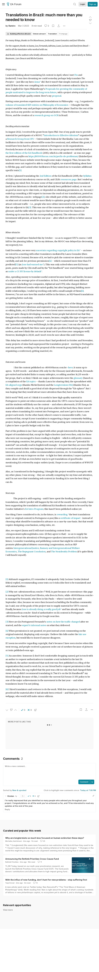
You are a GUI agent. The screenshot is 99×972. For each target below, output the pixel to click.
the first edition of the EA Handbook (24, 153)
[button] (23, 709)
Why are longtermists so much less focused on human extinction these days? (44, 838)
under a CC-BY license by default (24, 271)
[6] (82, 291)
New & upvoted (19, 790)
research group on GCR (46, 115)
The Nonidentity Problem (64, 551)
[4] (50, 261)
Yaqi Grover (10, 883)
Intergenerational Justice (26, 548)
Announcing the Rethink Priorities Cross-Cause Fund (32, 859)
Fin (76, 75)
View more (8, 913)
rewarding (62, 514)
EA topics (31, 381)
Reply (7, 809)
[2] (43, 197)
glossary (78, 378)
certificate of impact (70, 518)
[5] (16, 264)
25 (42, 841)
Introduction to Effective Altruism (61, 135)
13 (35, 883)
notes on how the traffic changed (63, 622)
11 (39, 862)
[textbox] (49, 771)
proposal (56, 96)
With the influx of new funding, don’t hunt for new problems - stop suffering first (46, 879)
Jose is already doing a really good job (41, 609)
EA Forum (14, 4)
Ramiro (12, 26)
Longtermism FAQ (63, 385)
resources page (69, 179)
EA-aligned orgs (14, 385)
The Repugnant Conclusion (32, 551)
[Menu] (3, 4)
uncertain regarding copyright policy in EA (58, 250)
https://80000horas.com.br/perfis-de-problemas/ (53, 156)
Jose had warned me (32, 264)
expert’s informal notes (34, 625)
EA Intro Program (34, 509)
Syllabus (87, 176)
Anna (37, 82)
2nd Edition (45, 176)
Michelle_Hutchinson (13, 841)
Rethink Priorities (12, 862)
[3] (29, 207)
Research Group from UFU (20, 139)
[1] (20, 170)
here (70, 367)
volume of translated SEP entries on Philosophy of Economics (37, 105)
